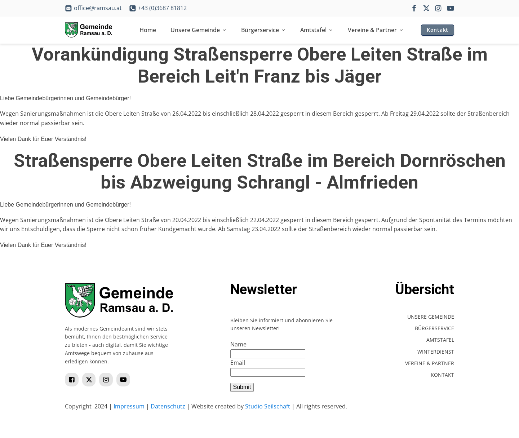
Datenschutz (168, 406)
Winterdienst (435, 351)
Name (238, 344)
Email (237, 363)
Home (147, 30)
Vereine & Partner (376, 30)
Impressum (129, 406)
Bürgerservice (263, 30)
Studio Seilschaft (267, 406)
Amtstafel (316, 30)
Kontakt (437, 29)
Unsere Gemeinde (198, 30)
